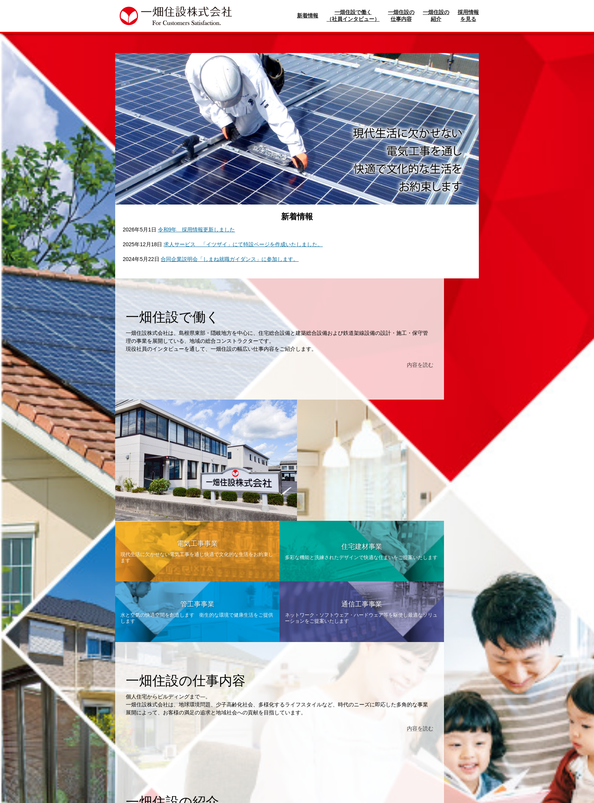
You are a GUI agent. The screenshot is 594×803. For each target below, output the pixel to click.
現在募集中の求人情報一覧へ (297, 750)
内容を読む (273, 372)
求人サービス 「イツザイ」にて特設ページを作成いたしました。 (243, 244)
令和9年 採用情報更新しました (196, 229)
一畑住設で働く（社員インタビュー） (353, 15)
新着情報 (307, 15)
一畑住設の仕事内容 (401, 15)
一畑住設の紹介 (436, 15)
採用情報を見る (468, 15)
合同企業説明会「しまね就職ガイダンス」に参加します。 (230, 259)
